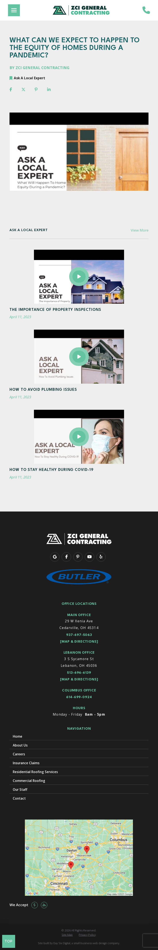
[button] (14, 10)
